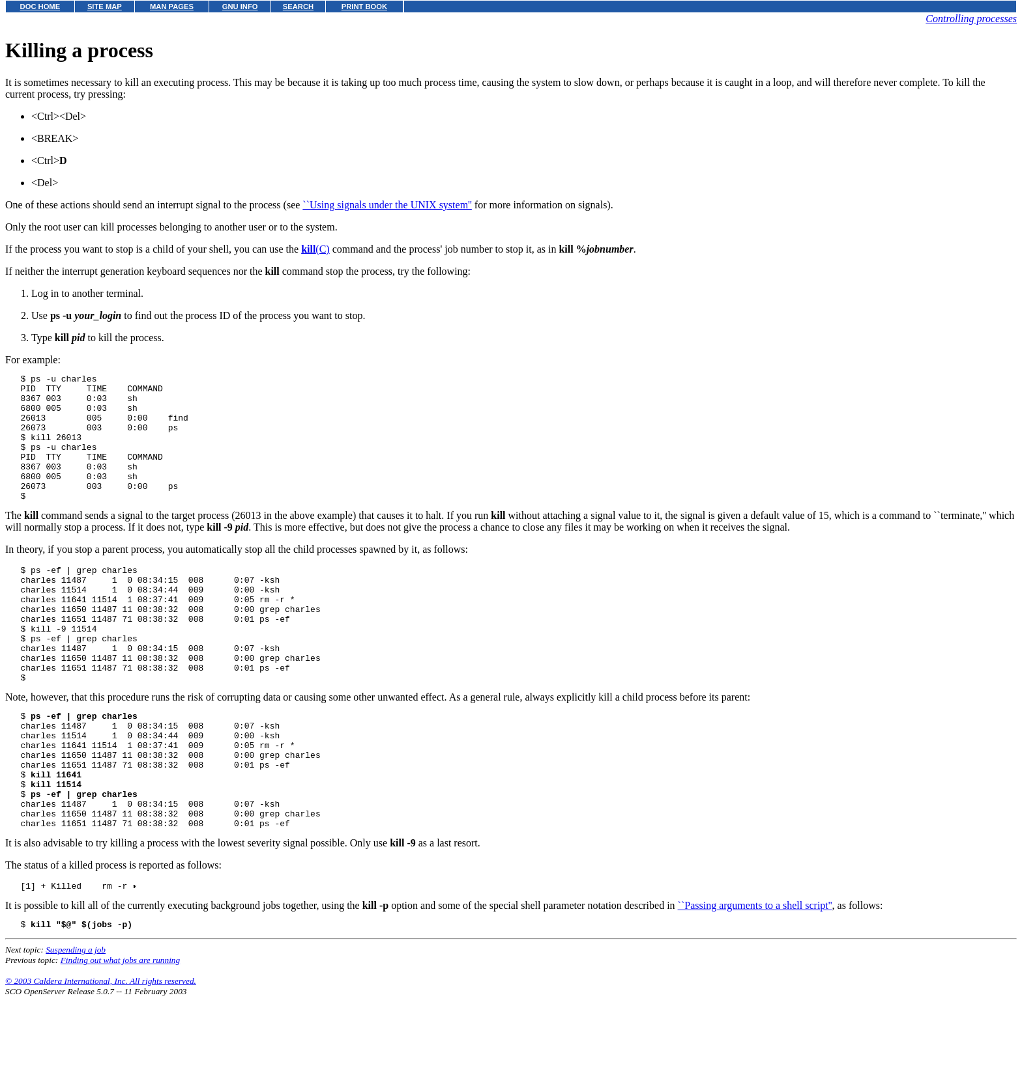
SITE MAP (104, 6)
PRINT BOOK (364, 6)
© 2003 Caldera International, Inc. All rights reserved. (100, 1057)
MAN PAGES (172, 6)
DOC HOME (40, 6)
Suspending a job (76, 1026)
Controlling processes (971, 18)
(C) (315, 249)
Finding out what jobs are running (121, 1036)
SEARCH (298, 6)
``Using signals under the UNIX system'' (387, 204)
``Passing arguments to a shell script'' (755, 979)
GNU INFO (240, 6)
